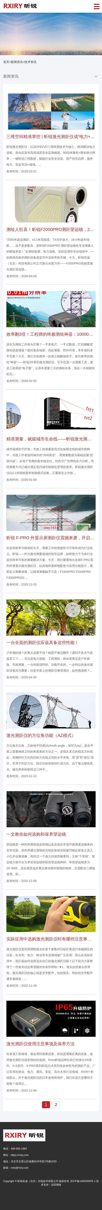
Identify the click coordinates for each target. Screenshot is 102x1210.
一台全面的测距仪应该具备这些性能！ (42, 642)
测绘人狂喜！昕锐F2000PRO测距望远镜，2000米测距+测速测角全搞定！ (51, 229)
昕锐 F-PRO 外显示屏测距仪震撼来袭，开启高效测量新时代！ (51, 537)
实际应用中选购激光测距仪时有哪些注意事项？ (51, 939)
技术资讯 (30, 62)
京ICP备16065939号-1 (83, 1181)
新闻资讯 (17, 62)
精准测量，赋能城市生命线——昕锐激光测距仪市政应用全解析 (51, 439)
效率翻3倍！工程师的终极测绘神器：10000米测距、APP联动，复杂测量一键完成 (51, 334)
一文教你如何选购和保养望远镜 (36, 834)
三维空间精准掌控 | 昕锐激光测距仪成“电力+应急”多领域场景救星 (51, 136)
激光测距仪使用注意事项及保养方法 (40, 1043)
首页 (6, 62)
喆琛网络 (56, 1184)
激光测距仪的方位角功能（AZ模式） (41, 735)
